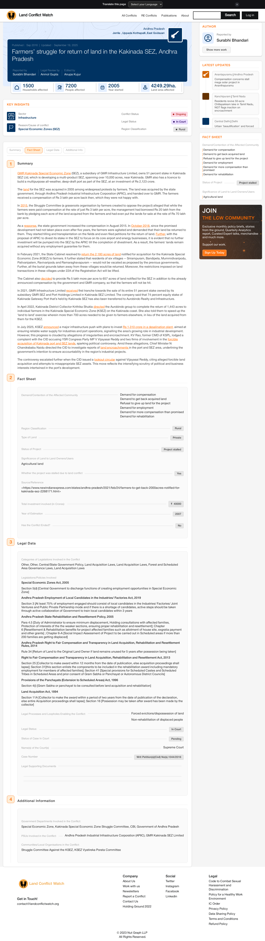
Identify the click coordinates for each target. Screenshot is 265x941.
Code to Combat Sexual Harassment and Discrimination (225, 885)
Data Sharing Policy (222, 914)
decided (46, 279)
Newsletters (131, 891)
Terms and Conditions (223, 919)
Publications (169, 15)
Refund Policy (218, 924)
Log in (250, 15)
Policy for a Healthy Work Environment (226, 896)
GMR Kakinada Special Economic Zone (44, 173)
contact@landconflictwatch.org (38, 904)
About (185, 15)
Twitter (170, 881)
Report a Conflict (134, 896)
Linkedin (171, 896)
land (26, 189)
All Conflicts (129, 15)
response (30, 226)
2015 (24, 205)
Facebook (172, 891)
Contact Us (130, 901)
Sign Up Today (214, 253)
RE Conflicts (149, 15)
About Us (129, 881)
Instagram (172, 886)
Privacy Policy (218, 909)
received (72, 291)
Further (160, 234)
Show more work (216, 50)
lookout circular (104, 360)
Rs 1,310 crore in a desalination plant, (148, 327)
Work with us (131, 886)
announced (51, 327)
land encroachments (114, 348)
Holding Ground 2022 (137, 906)
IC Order (214, 904)
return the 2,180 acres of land (101, 254)
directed (99, 307)
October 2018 (140, 226)
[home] (30, 15)
